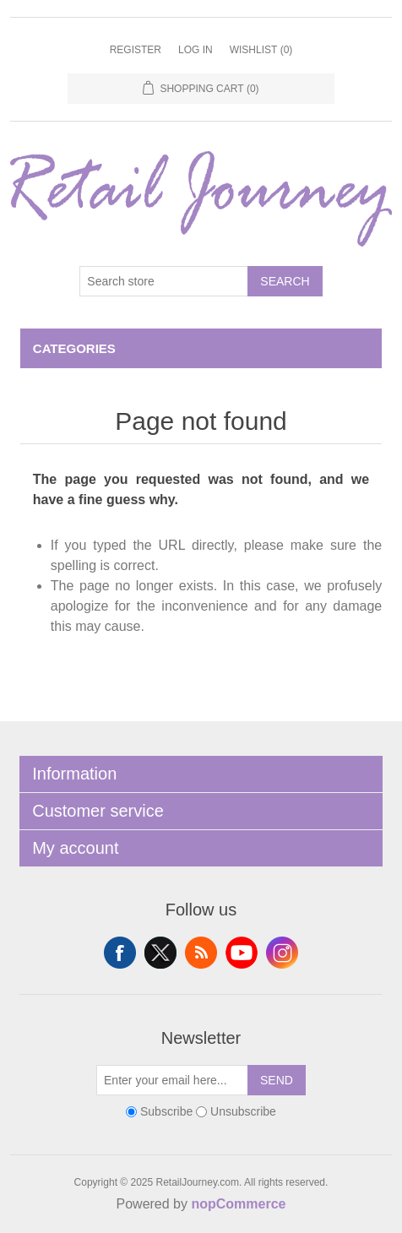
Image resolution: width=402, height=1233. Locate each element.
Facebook (120, 953)
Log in (195, 50)
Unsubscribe (243, 1111)
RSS (201, 953)
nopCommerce (238, 1204)
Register (135, 50)
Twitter (160, 953)
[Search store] (163, 281)
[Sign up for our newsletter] (172, 1080)
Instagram (282, 953)
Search (284, 281)
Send (276, 1080)
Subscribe (166, 1111)
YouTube (241, 953)
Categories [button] (74, 348)
